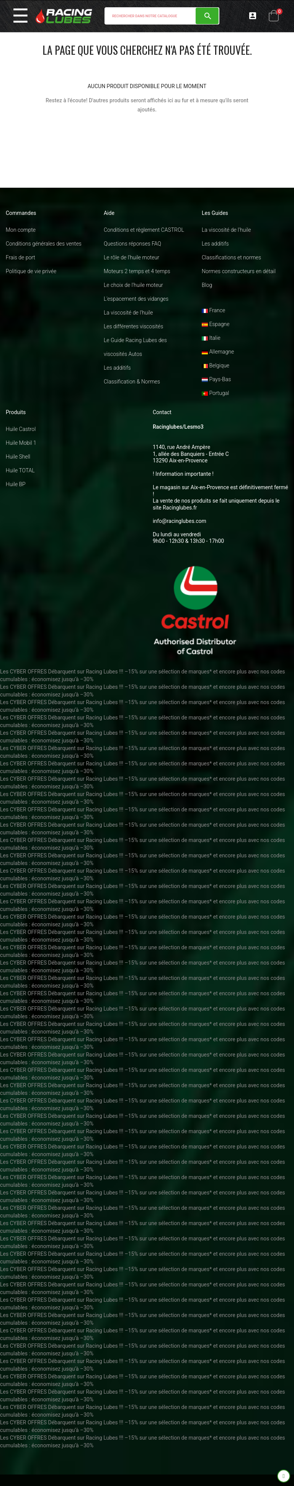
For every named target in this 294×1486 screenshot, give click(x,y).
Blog (207, 285)
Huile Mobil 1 (21, 443)
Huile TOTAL (20, 470)
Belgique (215, 365)
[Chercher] (162, 16)
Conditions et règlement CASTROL (144, 230)
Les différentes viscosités (133, 326)
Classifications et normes (231, 257)
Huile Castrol (21, 429)
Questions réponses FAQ (132, 244)
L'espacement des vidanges (136, 299)
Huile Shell (18, 457)
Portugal (215, 393)
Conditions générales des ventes (44, 244)
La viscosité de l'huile (128, 313)
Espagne (215, 324)
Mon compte (21, 230)
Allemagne (218, 352)
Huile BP (16, 484)
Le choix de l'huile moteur (133, 285)
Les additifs (117, 368)
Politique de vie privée (31, 271)
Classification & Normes (132, 381)
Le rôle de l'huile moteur (131, 257)
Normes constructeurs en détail (239, 271)
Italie (211, 338)
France (213, 310)
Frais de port (20, 257)
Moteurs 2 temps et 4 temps (137, 271)
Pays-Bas (216, 379)
